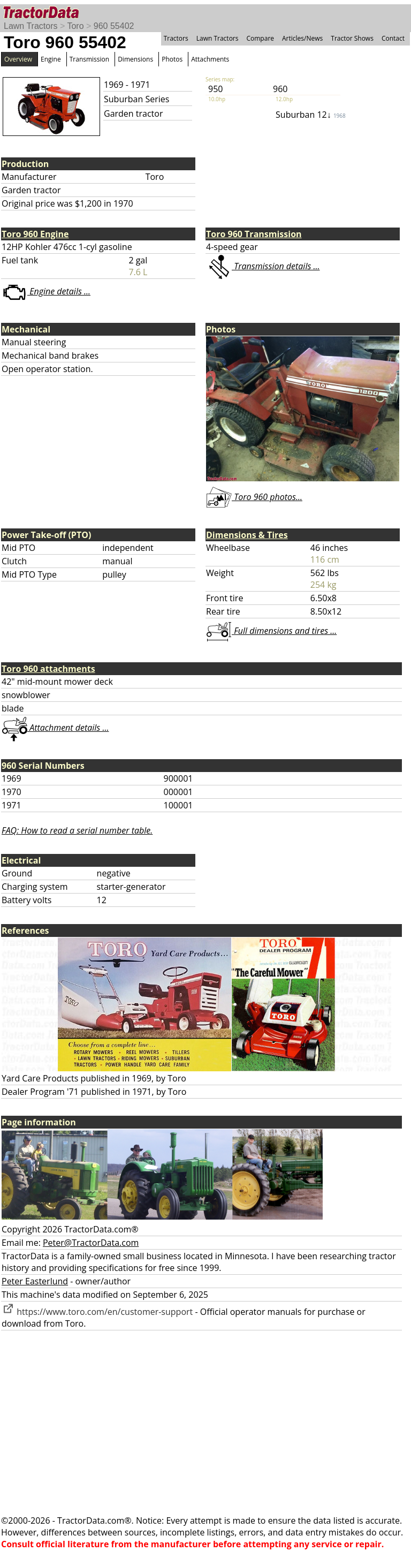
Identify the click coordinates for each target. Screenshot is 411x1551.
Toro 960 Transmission (254, 234)
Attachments (210, 59)
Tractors (176, 38)
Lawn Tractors (30, 26)
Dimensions (135, 59)
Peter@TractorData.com (91, 1243)
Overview (18, 59)
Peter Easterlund (35, 1281)
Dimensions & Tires (247, 535)
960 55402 (114, 26)
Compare (260, 38)
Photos (172, 59)
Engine (51, 59)
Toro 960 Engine (35, 234)
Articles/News (302, 38)
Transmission (89, 59)
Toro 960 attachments (48, 669)
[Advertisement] (205, 1422)
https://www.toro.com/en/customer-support (97, 1312)
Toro (75, 26)
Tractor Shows (352, 38)
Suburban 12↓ (311, 114)
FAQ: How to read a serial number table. (77, 830)
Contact (393, 38)
